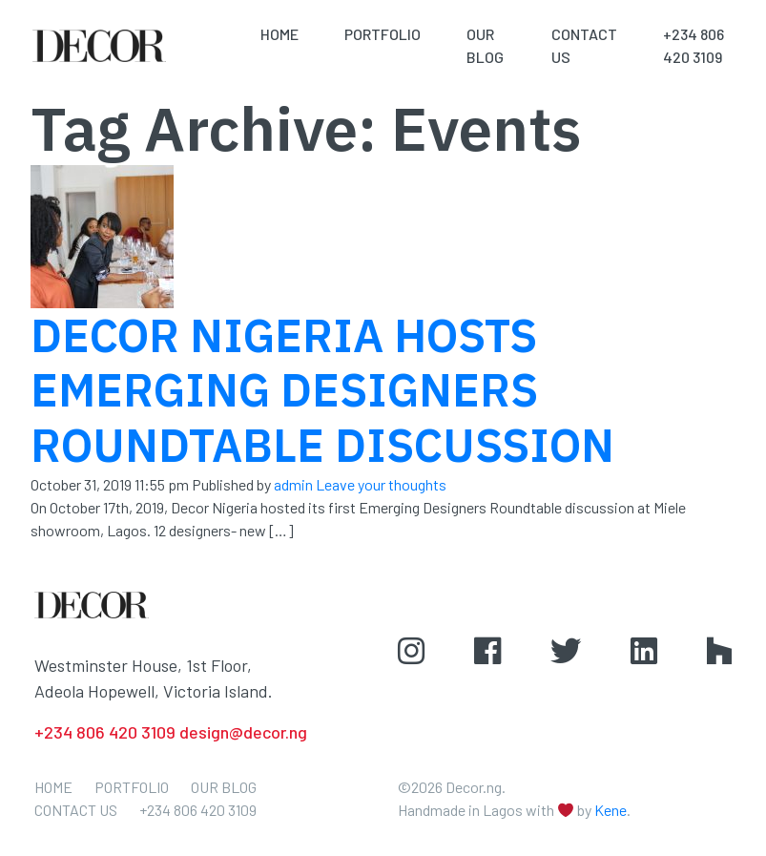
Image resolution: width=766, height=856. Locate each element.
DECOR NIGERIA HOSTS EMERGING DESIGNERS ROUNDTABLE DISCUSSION (322, 389)
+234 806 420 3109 (198, 810)
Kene (610, 810)
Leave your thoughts (381, 484)
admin (293, 484)
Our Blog (224, 787)
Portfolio (382, 34)
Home (279, 34)
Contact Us (75, 810)
